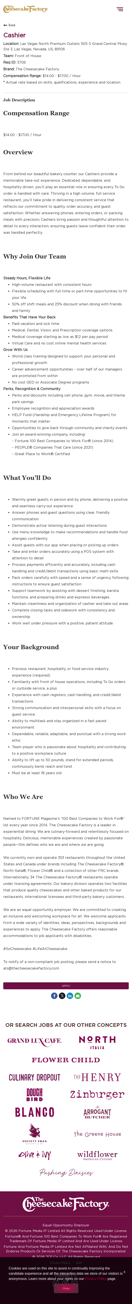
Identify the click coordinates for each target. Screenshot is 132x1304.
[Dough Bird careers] (35, 1094)
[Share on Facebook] (54, 996)
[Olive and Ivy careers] (35, 1155)
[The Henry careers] (97, 1077)
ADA (79, 1262)
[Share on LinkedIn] (70, 996)
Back (9, 25)
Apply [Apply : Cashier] (66, 985)
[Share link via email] (78, 996)
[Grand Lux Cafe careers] (35, 1042)
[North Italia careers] (97, 1042)
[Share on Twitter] (62, 996)
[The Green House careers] (97, 1133)
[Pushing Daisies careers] (67, 1172)
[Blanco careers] (35, 1112)
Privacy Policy (60, 1262)
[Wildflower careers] (97, 1155)
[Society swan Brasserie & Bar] (35, 1134)
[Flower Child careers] (66, 1060)
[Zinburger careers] (97, 1094)
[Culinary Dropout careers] (35, 1077)
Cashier (14, 35)
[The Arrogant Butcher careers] (97, 1112)
